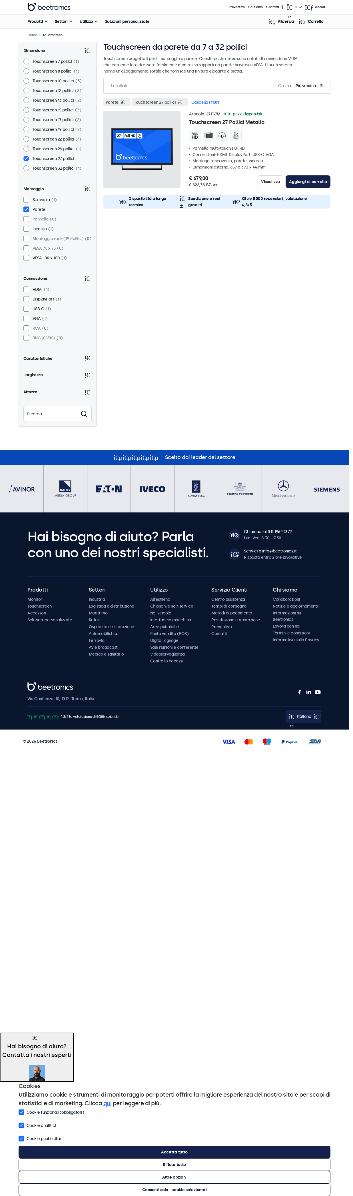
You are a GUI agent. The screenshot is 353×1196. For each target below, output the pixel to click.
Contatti (272, 7)
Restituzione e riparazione (235, 620)
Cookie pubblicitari (41, 1138)
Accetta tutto (174, 1152)
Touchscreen (39, 606)
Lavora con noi (286, 626)
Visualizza (270, 182)
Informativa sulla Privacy (296, 640)
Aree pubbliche (164, 627)
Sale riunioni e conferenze (174, 647)
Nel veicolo (160, 613)
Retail (94, 620)
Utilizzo (86, 21)
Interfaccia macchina (170, 620)
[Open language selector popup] (294, 7)
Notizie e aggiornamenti (295, 606)
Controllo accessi (166, 661)
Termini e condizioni (291, 633)
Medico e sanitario (106, 654)
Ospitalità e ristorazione (111, 627)
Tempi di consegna (228, 606)
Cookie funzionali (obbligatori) (51, 1111)
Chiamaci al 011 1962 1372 (268, 532)
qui (107, 1103)
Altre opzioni (174, 1177)
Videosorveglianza (167, 654)
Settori (61, 21)
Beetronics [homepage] (49, 7)
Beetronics (37, 686)
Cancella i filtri (205, 102)
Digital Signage (164, 640)
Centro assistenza (228, 599)
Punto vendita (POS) (169, 634)
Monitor (34, 599)
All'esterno (160, 599)
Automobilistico (104, 634)
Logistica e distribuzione (111, 606)
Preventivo (237, 7)
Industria (97, 599)
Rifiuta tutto (174, 1165)
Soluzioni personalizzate (127, 21)
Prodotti (35, 21)
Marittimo (98, 613)
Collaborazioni (286, 599)
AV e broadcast (103, 647)
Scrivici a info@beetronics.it (270, 551)
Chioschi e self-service (171, 606)
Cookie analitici (37, 1124)
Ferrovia (97, 640)
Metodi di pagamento (231, 613)
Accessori (36, 613)
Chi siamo (255, 7)
